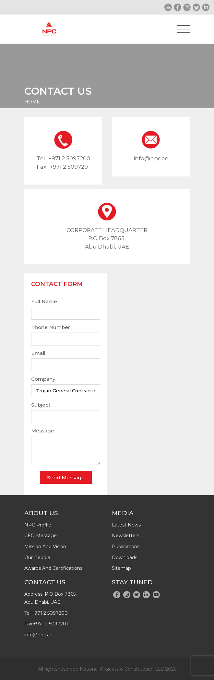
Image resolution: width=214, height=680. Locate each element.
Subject (41, 405)
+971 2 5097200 (69, 158)
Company (43, 379)
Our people (37, 557)
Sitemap (121, 568)
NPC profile (37, 525)
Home (32, 102)
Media (123, 513)
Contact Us (44, 582)
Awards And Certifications (53, 568)
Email (38, 353)
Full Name (44, 301)
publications (125, 546)
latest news (126, 525)
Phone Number (50, 327)
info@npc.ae (151, 158)
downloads (124, 557)
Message (42, 431)
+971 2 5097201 (70, 167)
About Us (41, 513)
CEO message (40, 535)
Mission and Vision (45, 546)
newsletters (125, 535)
